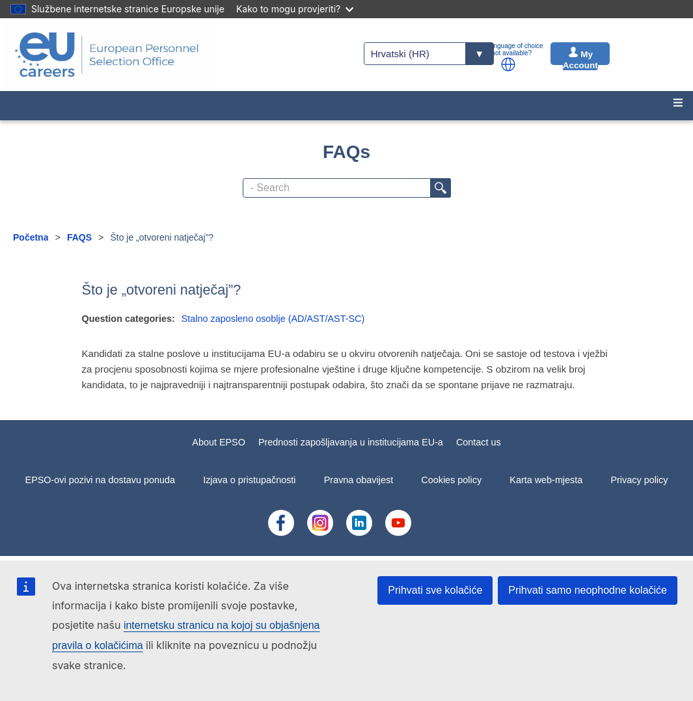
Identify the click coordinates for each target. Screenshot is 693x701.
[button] (508, 64)
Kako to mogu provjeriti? (294, 8)
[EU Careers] (107, 54)
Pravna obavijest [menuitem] (358, 480)
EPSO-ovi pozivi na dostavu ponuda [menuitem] (100, 480)
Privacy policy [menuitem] (639, 480)
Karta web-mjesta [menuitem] (546, 480)
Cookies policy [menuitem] (451, 480)
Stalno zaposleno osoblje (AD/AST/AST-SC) (273, 318)
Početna (30, 237)
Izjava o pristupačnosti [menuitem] (249, 480)
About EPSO (218, 442)
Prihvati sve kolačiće (435, 590)
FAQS (79, 237)
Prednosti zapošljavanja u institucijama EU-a (350, 442)
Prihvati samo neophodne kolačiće (587, 590)
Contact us (478, 442)
